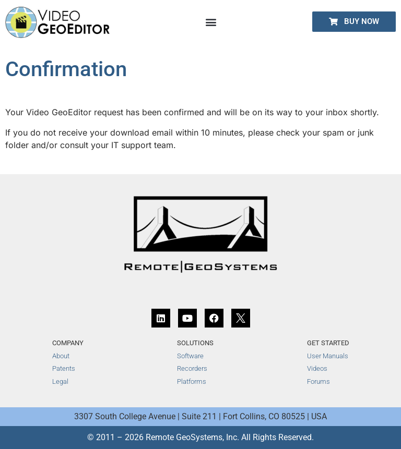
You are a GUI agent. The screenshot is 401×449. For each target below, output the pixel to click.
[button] (211, 21)
